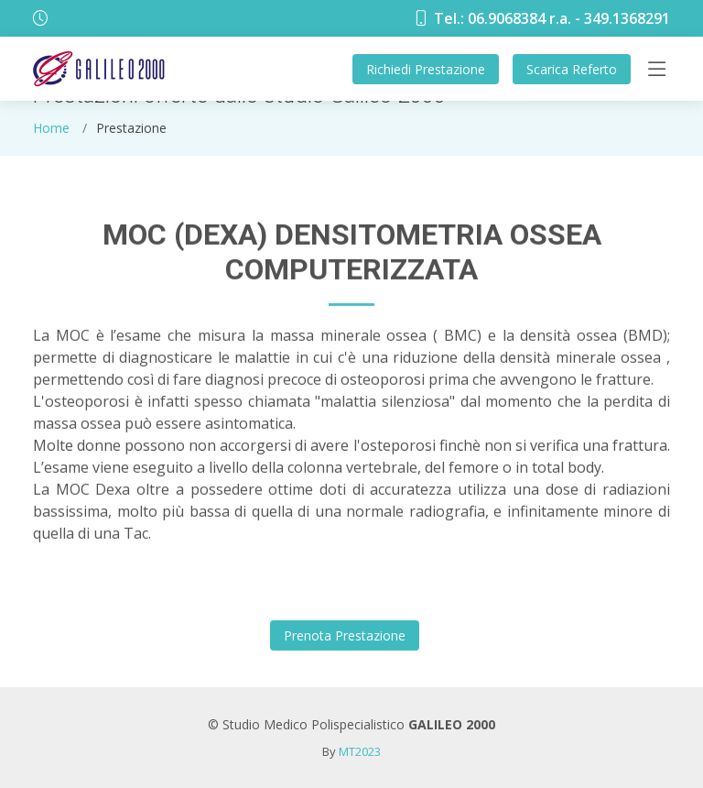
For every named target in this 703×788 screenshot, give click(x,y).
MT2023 (360, 751)
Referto (571, 69)
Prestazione (425, 69)
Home (51, 128)
